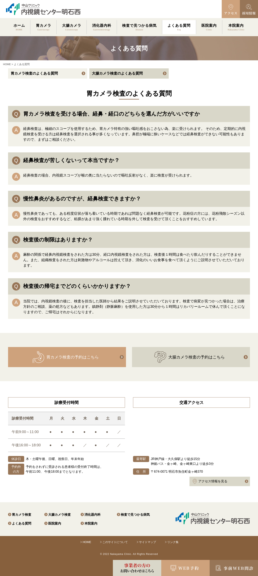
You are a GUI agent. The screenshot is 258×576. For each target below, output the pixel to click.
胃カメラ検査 (21, 514)
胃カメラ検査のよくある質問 (34, 73)
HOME (7, 64)
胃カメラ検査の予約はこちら (65, 357)
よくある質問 (21, 523)
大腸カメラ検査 (59, 514)
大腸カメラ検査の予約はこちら (189, 357)
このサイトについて (115, 542)
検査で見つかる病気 (135, 514)
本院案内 (90, 523)
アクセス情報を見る (210, 481)
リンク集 (173, 542)
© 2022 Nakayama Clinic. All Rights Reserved (129, 554)
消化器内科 (92, 514)
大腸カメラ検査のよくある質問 (117, 73)
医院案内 (54, 523)
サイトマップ (147, 542)
